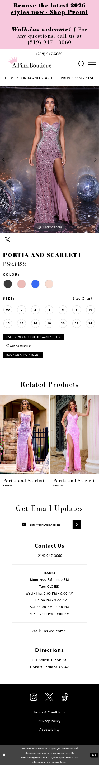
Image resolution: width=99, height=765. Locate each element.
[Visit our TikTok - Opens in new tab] (65, 698)
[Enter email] (45, 524)
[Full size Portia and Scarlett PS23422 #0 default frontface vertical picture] (49, 159)
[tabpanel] (49, 159)
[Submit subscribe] (77, 524)
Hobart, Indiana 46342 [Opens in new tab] (49, 667)
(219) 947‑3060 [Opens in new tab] (49, 555)
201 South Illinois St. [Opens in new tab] (49, 659)
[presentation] (24, 434)
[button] (81, 64)
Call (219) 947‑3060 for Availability (33, 337)
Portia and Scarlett (38, 78)
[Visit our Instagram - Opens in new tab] (34, 698)
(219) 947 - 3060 (50, 42)
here (63, 761)
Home (10, 78)
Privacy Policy (49, 721)
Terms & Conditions (49, 712)
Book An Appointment (23, 355)
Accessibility (49, 729)
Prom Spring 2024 (77, 78)
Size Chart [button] (83, 298)
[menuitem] (49, 55)
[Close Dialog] (4, 755)
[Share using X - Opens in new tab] (7, 240)
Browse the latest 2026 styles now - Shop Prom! (49, 9)
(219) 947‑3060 (49, 54)
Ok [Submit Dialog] (94, 755)
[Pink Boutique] (29, 63)
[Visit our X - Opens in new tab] (50, 698)
